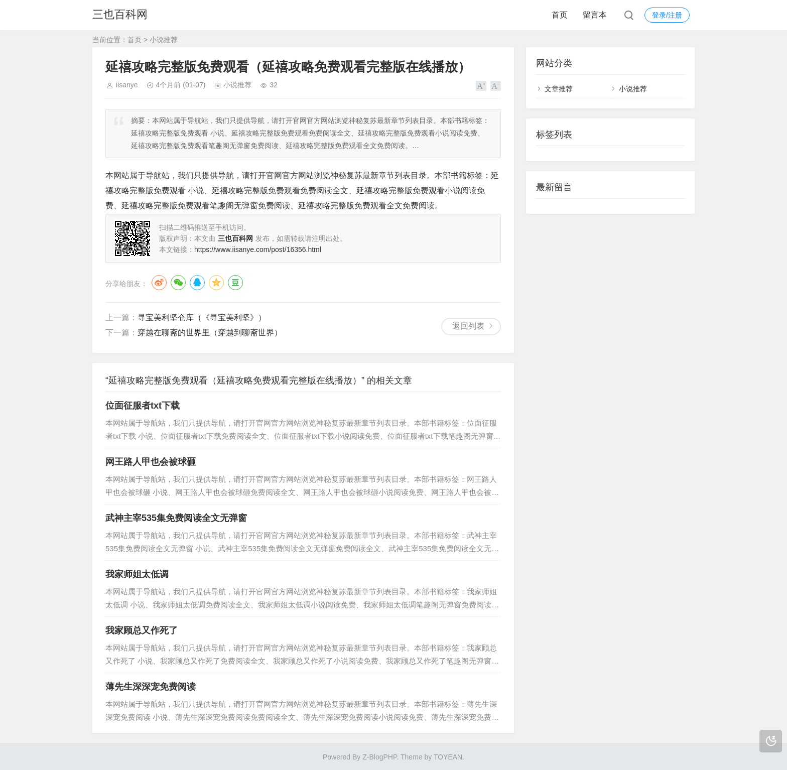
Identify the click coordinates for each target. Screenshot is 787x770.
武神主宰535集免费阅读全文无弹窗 (176, 518)
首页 (560, 15)
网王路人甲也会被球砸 (150, 462)
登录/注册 (667, 15)
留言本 (595, 15)
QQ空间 (216, 282)
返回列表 (468, 326)
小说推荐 (164, 40)
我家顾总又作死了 (141, 630)
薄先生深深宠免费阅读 (150, 687)
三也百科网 (120, 15)
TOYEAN (448, 757)
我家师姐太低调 (137, 574)
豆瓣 (235, 282)
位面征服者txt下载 (142, 406)
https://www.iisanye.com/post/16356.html (257, 249)
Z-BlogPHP (379, 757)
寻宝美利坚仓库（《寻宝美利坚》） (202, 317)
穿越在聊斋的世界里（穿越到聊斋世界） (210, 332)
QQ (197, 282)
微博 (159, 282)
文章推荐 (559, 89)
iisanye (127, 85)
